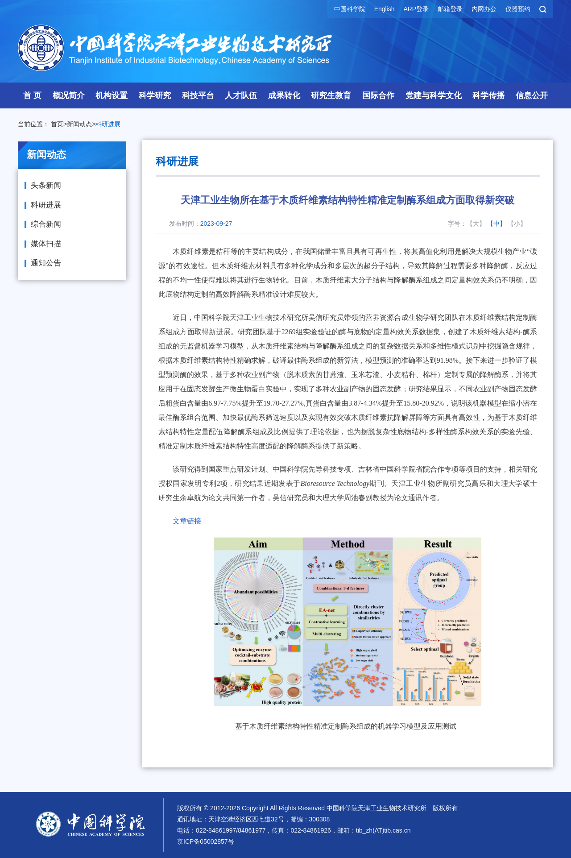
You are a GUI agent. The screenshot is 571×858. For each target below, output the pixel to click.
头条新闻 (46, 185)
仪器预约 (517, 8)
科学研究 (155, 95)
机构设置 (111, 95)
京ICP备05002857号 (205, 841)
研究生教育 (331, 95)
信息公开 (532, 95)
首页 (57, 124)
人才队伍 (241, 95)
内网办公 (484, 8)
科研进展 (107, 124)
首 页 (32, 95)
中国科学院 (349, 8)
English (384, 8)
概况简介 (69, 95)
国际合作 (378, 95)
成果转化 (284, 95)
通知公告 (46, 263)
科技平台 (198, 95)
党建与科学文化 (433, 95)
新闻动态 (79, 124)
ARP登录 (416, 8)
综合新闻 (46, 224)
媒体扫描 (46, 244)
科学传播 (488, 95)
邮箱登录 (450, 8)
